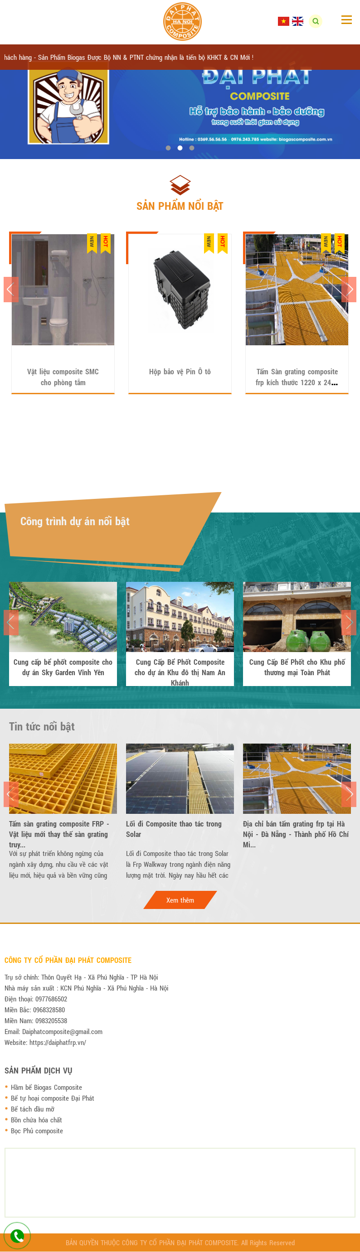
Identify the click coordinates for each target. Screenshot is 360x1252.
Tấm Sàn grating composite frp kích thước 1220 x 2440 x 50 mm (297, 382)
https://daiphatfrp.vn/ (57, 1042)
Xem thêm (180, 899)
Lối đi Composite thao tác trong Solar (174, 829)
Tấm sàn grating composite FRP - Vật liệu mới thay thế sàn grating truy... (59, 829)
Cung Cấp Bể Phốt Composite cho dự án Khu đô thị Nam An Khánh (180, 667)
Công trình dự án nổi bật (75, 520)
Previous (11, 289)
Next (348, 289)
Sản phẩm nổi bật (180, 205)
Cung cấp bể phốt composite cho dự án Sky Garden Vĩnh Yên (63, 667)
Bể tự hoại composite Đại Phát (52, 1097)
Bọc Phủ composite (37, 1130)
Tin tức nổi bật (42, 726)
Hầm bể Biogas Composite (46, 1087)
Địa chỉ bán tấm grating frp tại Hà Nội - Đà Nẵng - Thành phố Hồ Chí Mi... (296, 829)
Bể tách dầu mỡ (32, 1108)
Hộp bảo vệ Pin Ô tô (180, 371)
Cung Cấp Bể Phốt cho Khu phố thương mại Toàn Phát (297, 667)
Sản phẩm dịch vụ (38, 1070)
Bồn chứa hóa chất (36, 1119)
